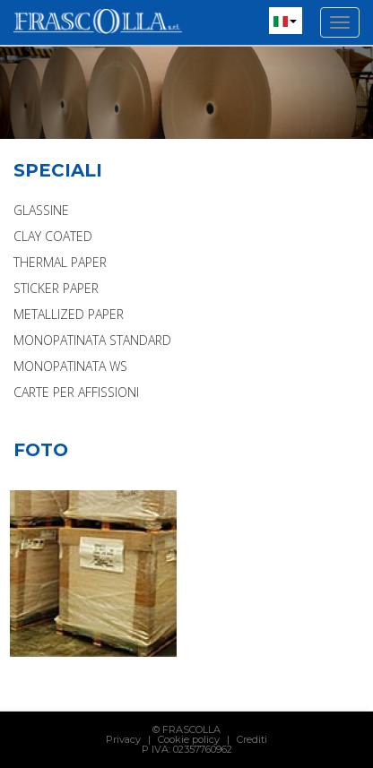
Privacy (123, 739)
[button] (285, 20)
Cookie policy (189, 739)
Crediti (252, 739)
